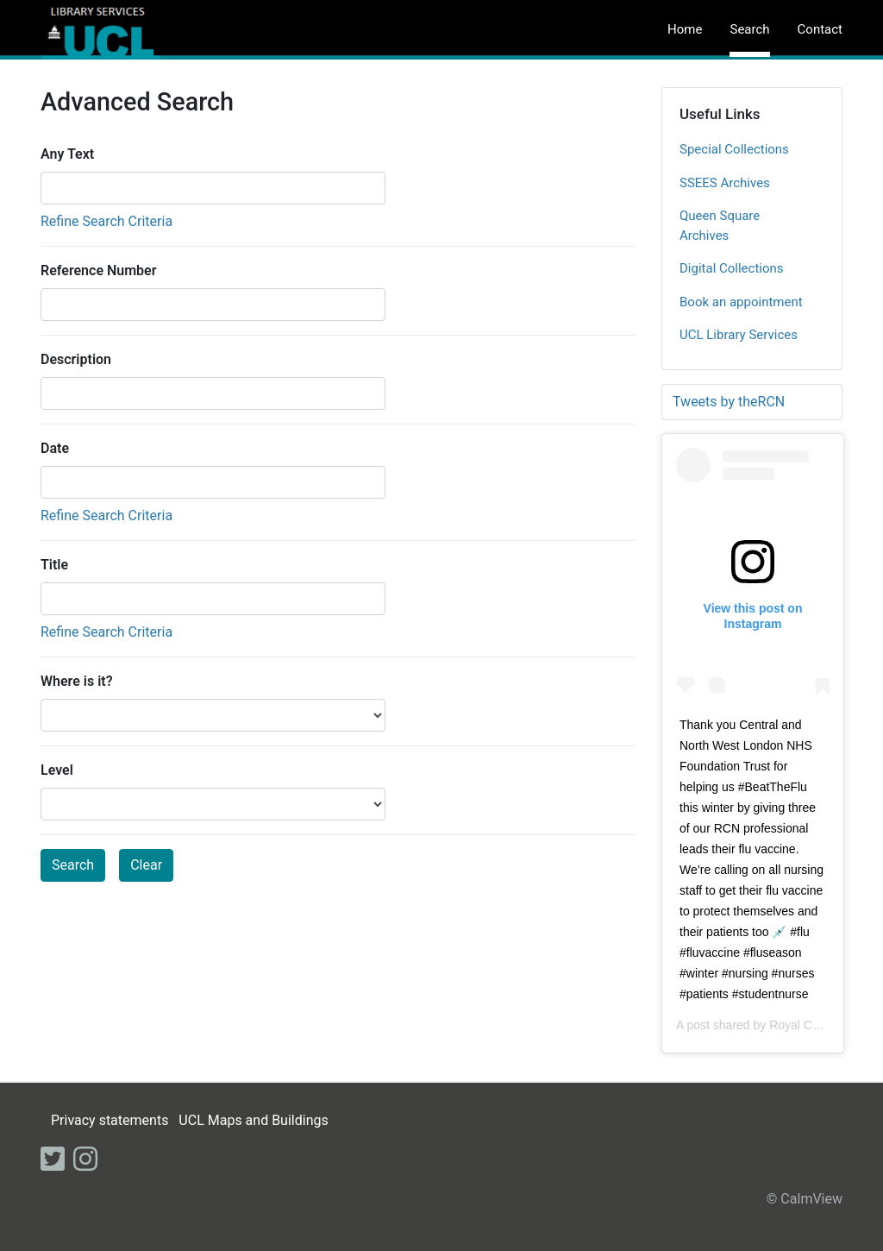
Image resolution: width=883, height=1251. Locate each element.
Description (76, 359)
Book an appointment (741, 302)
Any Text (67, 154)
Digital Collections (731, 268)
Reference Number (98, 270)
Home (684, 29)
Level (57, 770)
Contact (820, 29)
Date (55, 448)
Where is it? (77, 681)
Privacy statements (109, 1120)
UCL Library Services (738, 335)
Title (54, 564)
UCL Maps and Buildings (253, 1120)
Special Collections (734, 149)
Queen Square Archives (719, 225)
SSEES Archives (724, 183)
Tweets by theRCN (729, 401)
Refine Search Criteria (106, 221)
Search (749, 29)
